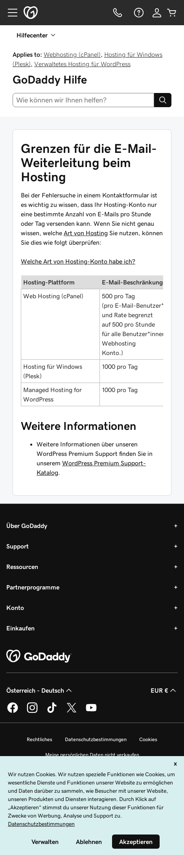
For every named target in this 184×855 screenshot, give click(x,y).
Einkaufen (20, 628)
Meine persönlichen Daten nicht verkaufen (92, 754)
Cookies (148, 739)
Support (17, 546)
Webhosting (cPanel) (72, 54)
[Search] (162, 100)
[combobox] (83, 100)
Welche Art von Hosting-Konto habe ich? (78, 261)
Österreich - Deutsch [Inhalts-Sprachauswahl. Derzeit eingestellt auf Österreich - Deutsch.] (40, 690)
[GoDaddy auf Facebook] (12, 711)
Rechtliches (39, 739)
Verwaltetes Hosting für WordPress (82, 64)
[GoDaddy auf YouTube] (91, 711)
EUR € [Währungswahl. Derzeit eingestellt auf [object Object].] (164, 690)
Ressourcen (22, 566)
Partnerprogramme (32, 587)
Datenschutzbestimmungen (96, 739)
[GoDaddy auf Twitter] (71, 711)
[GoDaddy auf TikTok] (52, 711)
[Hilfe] (138, 13)
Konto (15, 607)
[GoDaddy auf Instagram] (32, 711)
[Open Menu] (9, 12)
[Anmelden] (156, 12)
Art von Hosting (86, 233)
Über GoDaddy (26, 525)
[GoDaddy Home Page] (39, 656)
